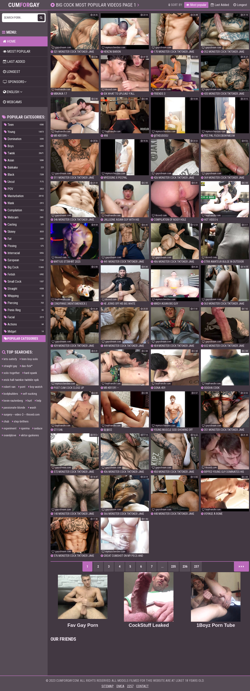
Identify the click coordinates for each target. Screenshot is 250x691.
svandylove (9, 435)
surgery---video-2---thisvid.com (21, 414)
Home (9, 41)
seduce (37, 428)
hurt (29, 400)
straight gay (9, 366)
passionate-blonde (13, 407)
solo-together (11, 373)
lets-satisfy (9, 359)
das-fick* (26, 366)
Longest (240, 5)
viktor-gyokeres (29, 435)
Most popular (196, 5)
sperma (24, 428)
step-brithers (20, 421)
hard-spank (30, 373)
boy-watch (35, 387)
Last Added (220, 5)
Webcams (12, 102)
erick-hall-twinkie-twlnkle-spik (20, 380)
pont (21, 387)
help (38, 400)
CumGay (23, 5)
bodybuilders (10, 394)
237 (196, 566)
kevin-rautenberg (12, 400)
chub (5, 421)
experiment (9, 428)
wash (32, 407)
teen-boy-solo (29, 359)
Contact (142, 686)
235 (173, 566)
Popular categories (21, 338)
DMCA (120, 686)
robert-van (8, 387)
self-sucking (29, 394)
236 (185, 566)
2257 (130, 686)
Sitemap (108, 686)
